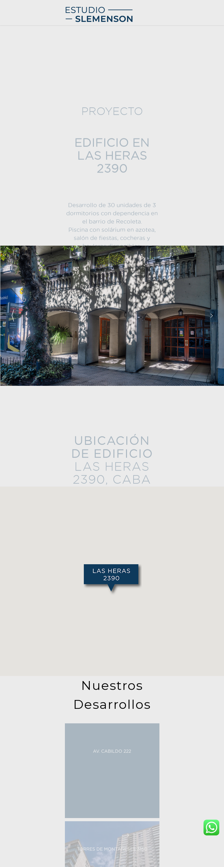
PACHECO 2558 (24, 41)
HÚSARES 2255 (24, 51)
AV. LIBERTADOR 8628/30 (34, 117)
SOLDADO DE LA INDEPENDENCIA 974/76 (51, 70)
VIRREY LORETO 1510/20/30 (37, 60)
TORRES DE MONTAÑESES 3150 (41, 32)
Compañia (14, 126)
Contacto (13, 136)
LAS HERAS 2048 (26, 98)
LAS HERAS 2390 (26, 107)
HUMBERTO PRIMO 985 (33, 79)
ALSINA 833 (21, 89)
